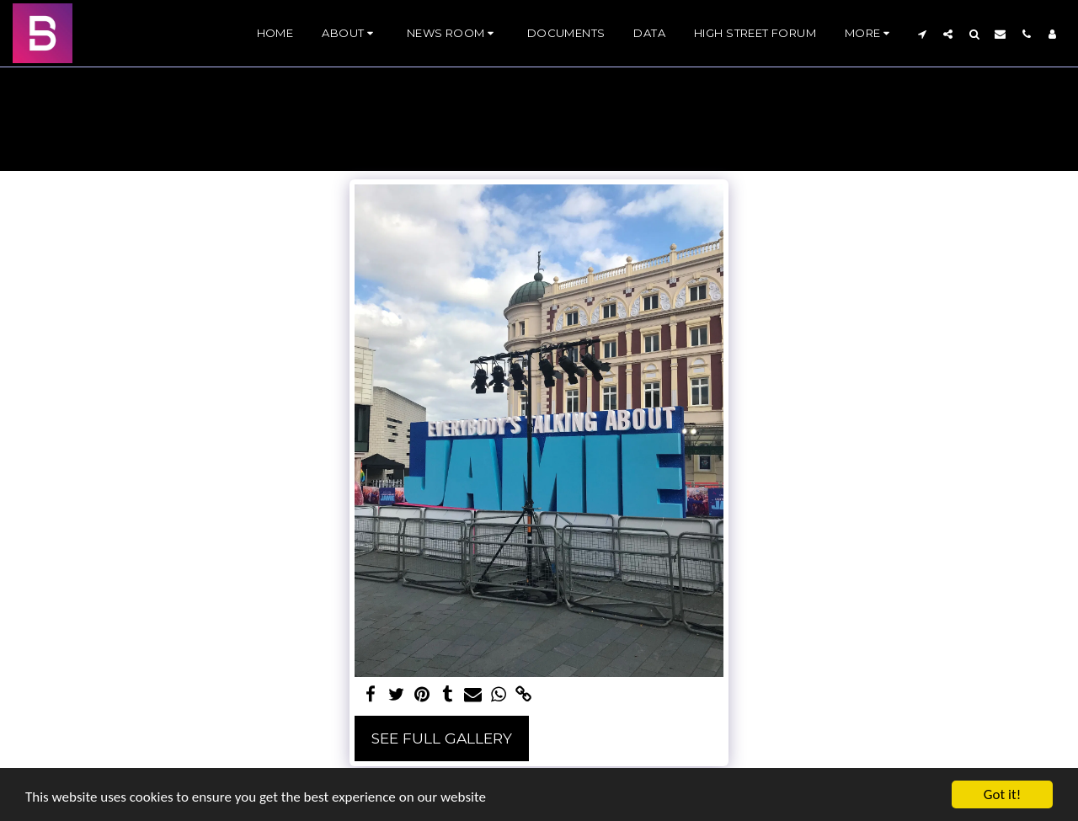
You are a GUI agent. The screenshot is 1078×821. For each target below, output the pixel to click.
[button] (349, 33)
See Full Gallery (441, 738)
